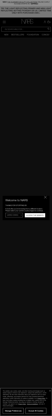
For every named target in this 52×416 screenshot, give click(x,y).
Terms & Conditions (32, 404)
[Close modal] (45, 197)
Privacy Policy (41, 398)
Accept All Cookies (35, 411)
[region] (26, 402)
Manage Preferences (13, 411)
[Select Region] (14, 215)
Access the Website (35, 215)
